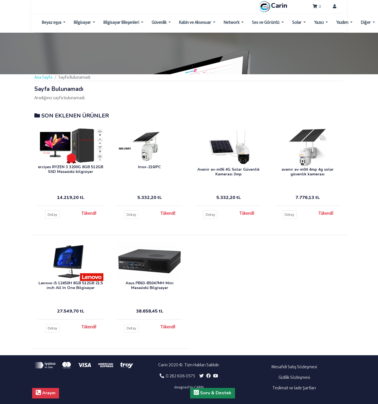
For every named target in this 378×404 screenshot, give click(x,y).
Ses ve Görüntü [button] (266, 22)
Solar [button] (297, 22)
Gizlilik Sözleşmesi (294, 377)
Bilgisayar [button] (83, 22)
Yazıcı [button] (319, 22)
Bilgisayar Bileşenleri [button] (121, 22)
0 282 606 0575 (177, 376)
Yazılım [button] (342, 22)
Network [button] (232, 22)
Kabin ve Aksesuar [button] (195, 22)
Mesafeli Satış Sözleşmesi (294, 367)
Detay (52, 214)
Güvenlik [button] (159, 22)
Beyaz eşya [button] (52, 22)
